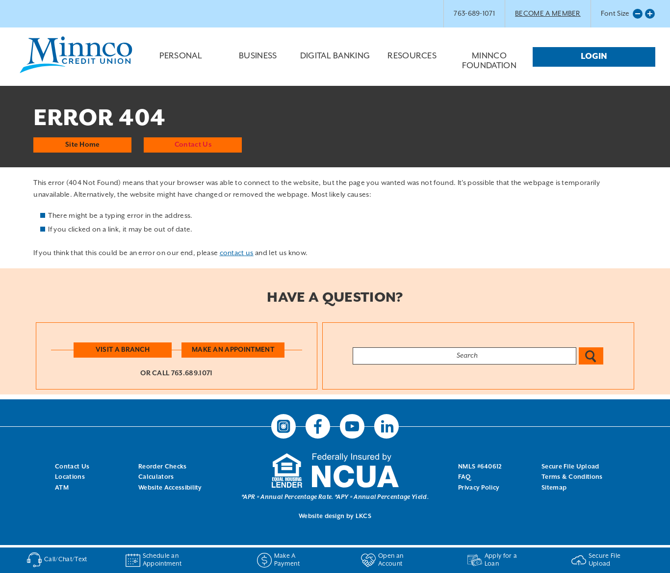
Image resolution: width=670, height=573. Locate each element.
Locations (70, 477)
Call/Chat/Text (56, 559)
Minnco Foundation (489, 61)
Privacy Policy (478, 487)
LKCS (363, 516)
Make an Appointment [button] (233, 349)
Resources (412, 64)
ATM (62, 487)
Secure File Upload (570, 466)
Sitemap (554, 487)
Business (257, 64)
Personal (180, 64)
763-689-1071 (474, 14)
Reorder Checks (162, 466)
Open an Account (382, 560)
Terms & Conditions (572, 477)
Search (591, 355)
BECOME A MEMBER (548, 14)
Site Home (82, 144)
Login (594, 56)
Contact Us (193, 144)
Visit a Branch (122, 349)
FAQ (464, 477)
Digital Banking (334, 64)
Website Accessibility (170, 487)
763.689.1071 (192, 373)
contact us (237, 253)
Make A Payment (278, 560)
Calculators (156, 477)
